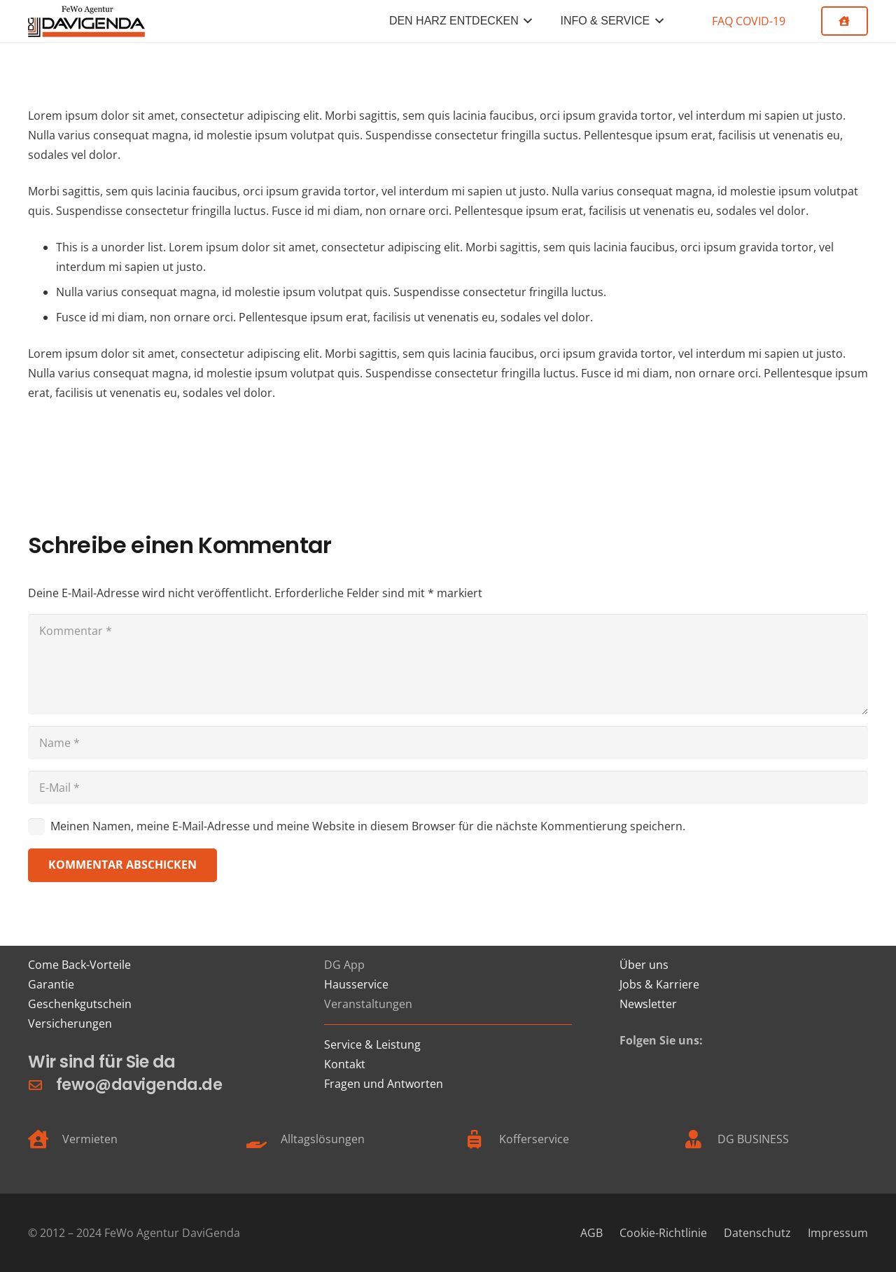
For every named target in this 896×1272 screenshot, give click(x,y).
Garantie (51, 984)
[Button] (844, 21)
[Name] (448, 743)
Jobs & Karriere (659, 984)
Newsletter (648, 1004)
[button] (526, 21)
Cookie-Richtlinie (663, 1232)
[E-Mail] (448, 787)
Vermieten (90, 1139)
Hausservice (356, 984)
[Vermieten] (45, 1139)
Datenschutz (757, 1232)
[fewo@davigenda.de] (42, 1084)
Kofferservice (534, 1139)
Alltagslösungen (323, 1139)
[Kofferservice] (482, 1139)
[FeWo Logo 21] (86, 21)
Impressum (838, 1232)
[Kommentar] (448, 664)
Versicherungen (70, 1023)
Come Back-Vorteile (79, 964)
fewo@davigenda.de (139, 1084)
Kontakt (344, 1064)
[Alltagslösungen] (263, 1139)
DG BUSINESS (753, 1139)
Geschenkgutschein (80, 1004)
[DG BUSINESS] (700, 1139)
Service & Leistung (372, 1044)
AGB (591, 1232)
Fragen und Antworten (383, 1083)
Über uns (644, 964)
